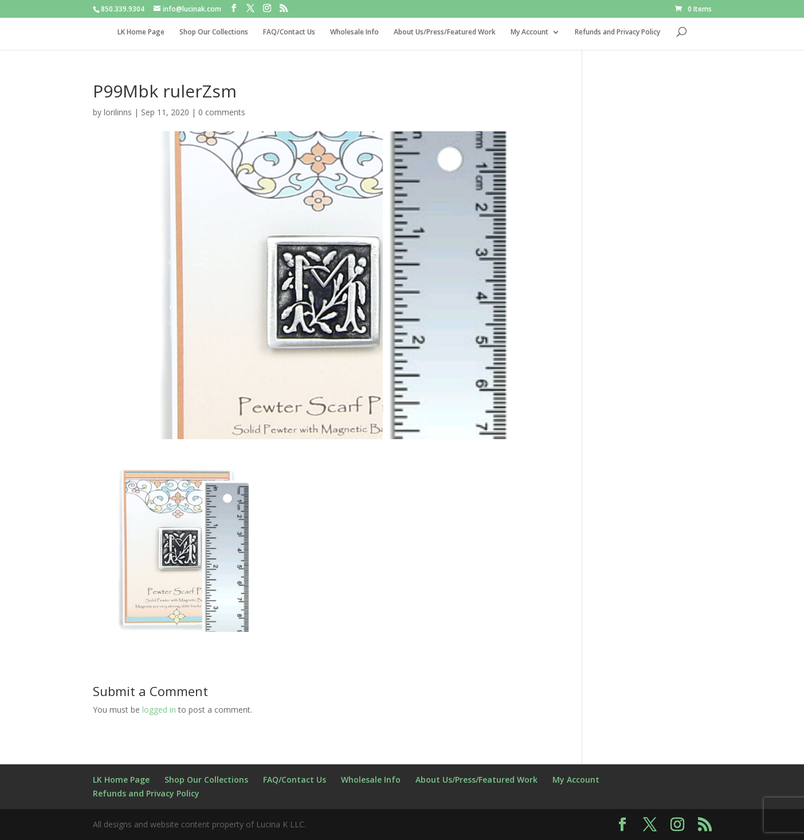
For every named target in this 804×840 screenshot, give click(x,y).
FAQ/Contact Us (289, 32)
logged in (159, 709)
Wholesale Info (354, 32)
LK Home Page (140, 32)
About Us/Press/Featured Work (445, 32)
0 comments (221, 112)
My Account (529, 32)
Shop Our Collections (213, 32)
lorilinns (118, 112)
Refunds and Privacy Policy (617, 32)
